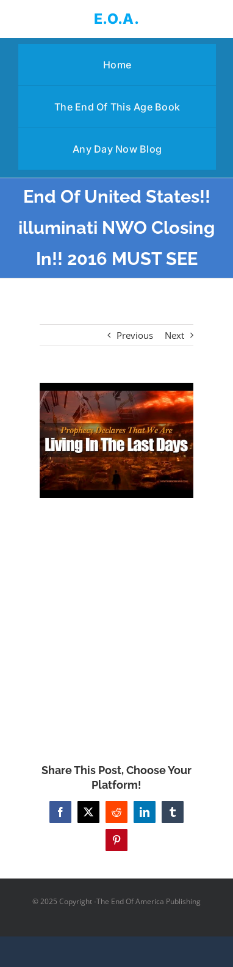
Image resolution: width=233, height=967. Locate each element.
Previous (134, 335)
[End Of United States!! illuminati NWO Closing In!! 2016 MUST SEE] (116, 440)
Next (174, 335)
